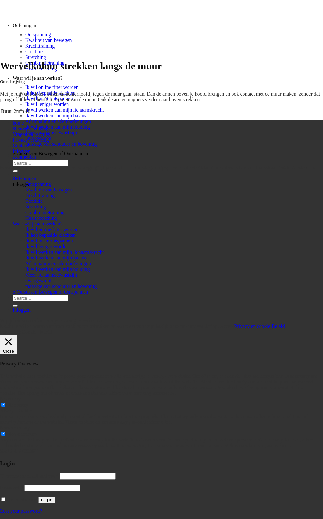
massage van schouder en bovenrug (61, 144)
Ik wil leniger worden (47, 104)
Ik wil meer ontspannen (49, 240)
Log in (46, 500)
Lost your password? (21, 511)
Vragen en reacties (31, 134)
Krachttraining (40, 46)
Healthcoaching (41, 218)
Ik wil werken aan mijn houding (57, 127)
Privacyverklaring (31, 140)
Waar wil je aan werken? (37, 78)
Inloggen (22, 151)
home (18, 122)
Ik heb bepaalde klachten (50, 235)
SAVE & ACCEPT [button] (19, 451)
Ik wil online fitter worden (52, 87)
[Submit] (15, 171)
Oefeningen (24, 178)
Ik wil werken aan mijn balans (55, 115)
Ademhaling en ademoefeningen (58, 121)
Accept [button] (227, 326)
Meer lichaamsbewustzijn (51, 132)
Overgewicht (38, 280)
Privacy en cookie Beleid (259, 326)
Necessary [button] (10, 398)
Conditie (34, 51)
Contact (20, 145)
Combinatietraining (44, 212)
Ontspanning (38, 34)
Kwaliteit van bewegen (48, 40)
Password (11, 487)
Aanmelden (24, 157)
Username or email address (29, 476)
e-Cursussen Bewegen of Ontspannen (50, 153)
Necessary (18, 405)
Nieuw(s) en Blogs (31, 128)
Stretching (35, 57)
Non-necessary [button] (15, 427)
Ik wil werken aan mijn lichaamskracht (64, 110)
